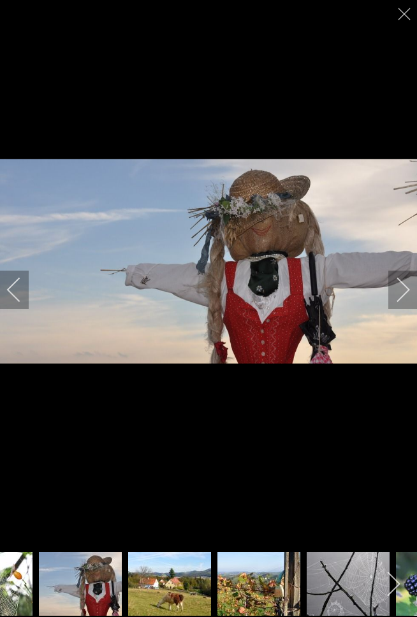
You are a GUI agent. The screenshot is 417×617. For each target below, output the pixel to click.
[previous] (22, 290)
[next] (394, 290)
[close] (405, 14)
